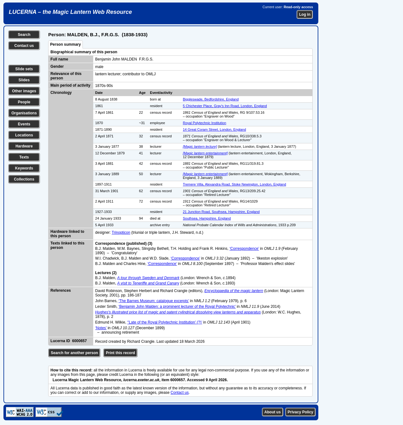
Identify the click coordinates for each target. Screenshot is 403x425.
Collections (24, 179)
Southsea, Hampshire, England (207, 218)
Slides (24, 80)
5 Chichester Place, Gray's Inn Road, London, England (225, 106)
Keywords (24, 168)
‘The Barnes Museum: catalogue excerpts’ (153, 301)
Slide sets (24, 69)
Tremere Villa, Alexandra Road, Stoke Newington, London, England (234, 184)
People (24, 102)
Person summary (65, 44)
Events (24, 124)
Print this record (120, 353)
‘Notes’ (100, 328)
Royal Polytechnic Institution (204, 123)
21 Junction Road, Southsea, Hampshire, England (221, 212)
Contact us (24, 45)
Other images (24, 91)
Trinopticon (121, 232)
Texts (24, 157)
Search (24, 34)
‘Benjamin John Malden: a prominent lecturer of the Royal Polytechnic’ (177, 306)
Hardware (24, 146)
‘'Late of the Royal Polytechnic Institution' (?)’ (164, 322)
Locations (24, 135)
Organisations (24, 113)
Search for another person (74, 353)
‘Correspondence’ (244, 248)
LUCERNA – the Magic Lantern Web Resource (70, 12)
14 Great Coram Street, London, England (214, 129)
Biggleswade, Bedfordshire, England (211, 99)
